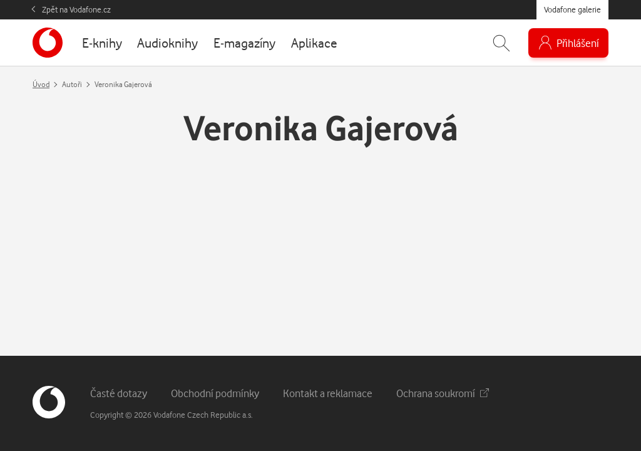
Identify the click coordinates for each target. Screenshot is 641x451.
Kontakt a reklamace (327, 393)
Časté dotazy (118, 393)
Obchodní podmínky (215, 393)
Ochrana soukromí (442, 393)
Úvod (41, 84)
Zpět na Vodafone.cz (76, 9)
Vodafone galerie (572, 9)
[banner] (48, 43)
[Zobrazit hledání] (501, 42)
